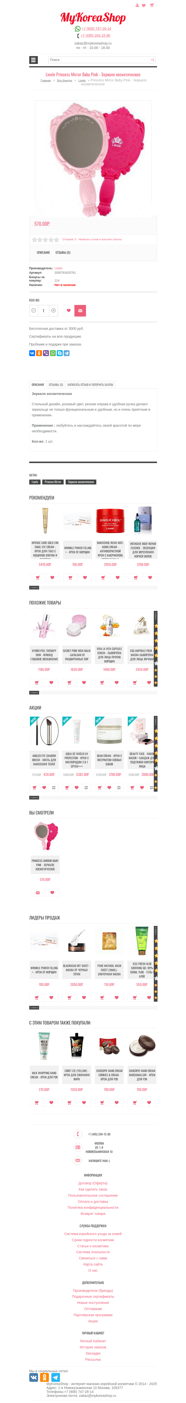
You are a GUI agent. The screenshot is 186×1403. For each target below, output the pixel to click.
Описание (43, 252)
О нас (93, 1271)
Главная (46, 80)
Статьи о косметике (93, 1246)
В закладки (68, 311)
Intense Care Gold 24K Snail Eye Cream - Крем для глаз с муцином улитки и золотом (44, 551)
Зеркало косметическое (81, 482)
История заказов (93, 1347)
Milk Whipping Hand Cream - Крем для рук (44, 1075)
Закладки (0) (144, 4)
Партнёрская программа (93, 1315)
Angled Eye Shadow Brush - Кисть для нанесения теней (44, 760)
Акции (93, 1321)
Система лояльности (93, 1252)
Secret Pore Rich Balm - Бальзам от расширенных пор (76, 655)
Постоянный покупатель (137, 4)
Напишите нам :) (99, 1161)
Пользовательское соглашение (93, 1196)
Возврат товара (93, 1214)
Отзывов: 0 (69, 239)
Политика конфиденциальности (93, 1208)
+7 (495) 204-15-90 (95, 35)
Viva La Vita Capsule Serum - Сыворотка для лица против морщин (109, 655)
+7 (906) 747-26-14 (96, 28)
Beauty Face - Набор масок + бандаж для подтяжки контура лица (142, 760)
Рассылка (93, 1360)
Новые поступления (93, 1303)
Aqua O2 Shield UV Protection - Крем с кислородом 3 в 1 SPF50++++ (77, 760)
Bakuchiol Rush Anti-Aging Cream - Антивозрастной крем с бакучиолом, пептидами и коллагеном (109, 553)
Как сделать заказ (93, 1190)
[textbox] (102, 60)
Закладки (93, 1354)
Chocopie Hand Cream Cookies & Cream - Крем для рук (109, 1075)
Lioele (82, 80)
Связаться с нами (93, 1258)
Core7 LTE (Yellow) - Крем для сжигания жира (77, 1075)
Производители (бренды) (93, 1291)
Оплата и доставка (93, 1202)
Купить (37, 578)
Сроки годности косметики (93, 1240)
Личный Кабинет (93, 1341)
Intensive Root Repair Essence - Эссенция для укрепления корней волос (142, 550)
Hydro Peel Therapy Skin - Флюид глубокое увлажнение (44, 655)
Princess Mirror (53, 482)
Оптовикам (93, 1309)
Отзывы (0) (63, 252)
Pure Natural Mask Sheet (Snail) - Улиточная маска (109, 970)
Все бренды (64, 80)
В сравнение (54, 788)
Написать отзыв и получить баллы (100, 239)
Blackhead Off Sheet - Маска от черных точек (76, 970)
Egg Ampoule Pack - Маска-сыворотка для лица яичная (142, 655)
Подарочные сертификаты (93, 1297)
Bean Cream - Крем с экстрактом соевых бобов (109, 760)
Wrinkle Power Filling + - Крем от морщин (76, 550)
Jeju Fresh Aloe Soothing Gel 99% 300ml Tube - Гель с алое (142, 970)
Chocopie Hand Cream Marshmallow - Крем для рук (142, 1075)
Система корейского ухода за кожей (93, 1234)
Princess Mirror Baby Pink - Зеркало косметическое (44, 865)
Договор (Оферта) (93, 1183)
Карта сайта (93, 1265)
